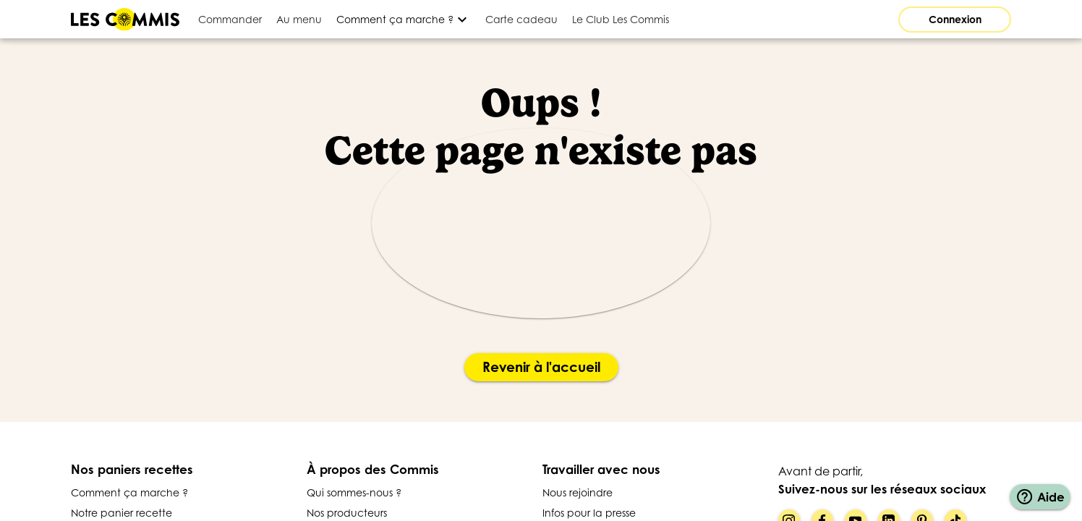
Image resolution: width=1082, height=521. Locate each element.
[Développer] (403, 19)
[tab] (230, 19)
